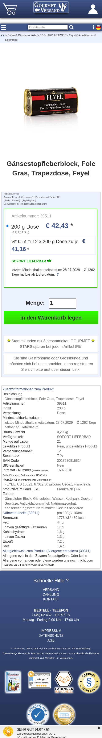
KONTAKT (51, 599)
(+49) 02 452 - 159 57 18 (51, 615)
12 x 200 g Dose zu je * (49, 245)
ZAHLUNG (51, 594)
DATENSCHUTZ (51, 635)
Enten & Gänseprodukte (22, 35)
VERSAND (51, 590)
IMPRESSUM (51, 631)
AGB (51, 640)
